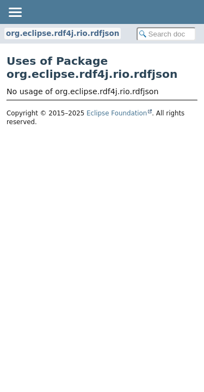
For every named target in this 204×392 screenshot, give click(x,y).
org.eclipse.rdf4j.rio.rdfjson (62, 33)
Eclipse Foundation (116, 113)
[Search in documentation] (166, 34)
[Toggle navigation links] (14, 12)
